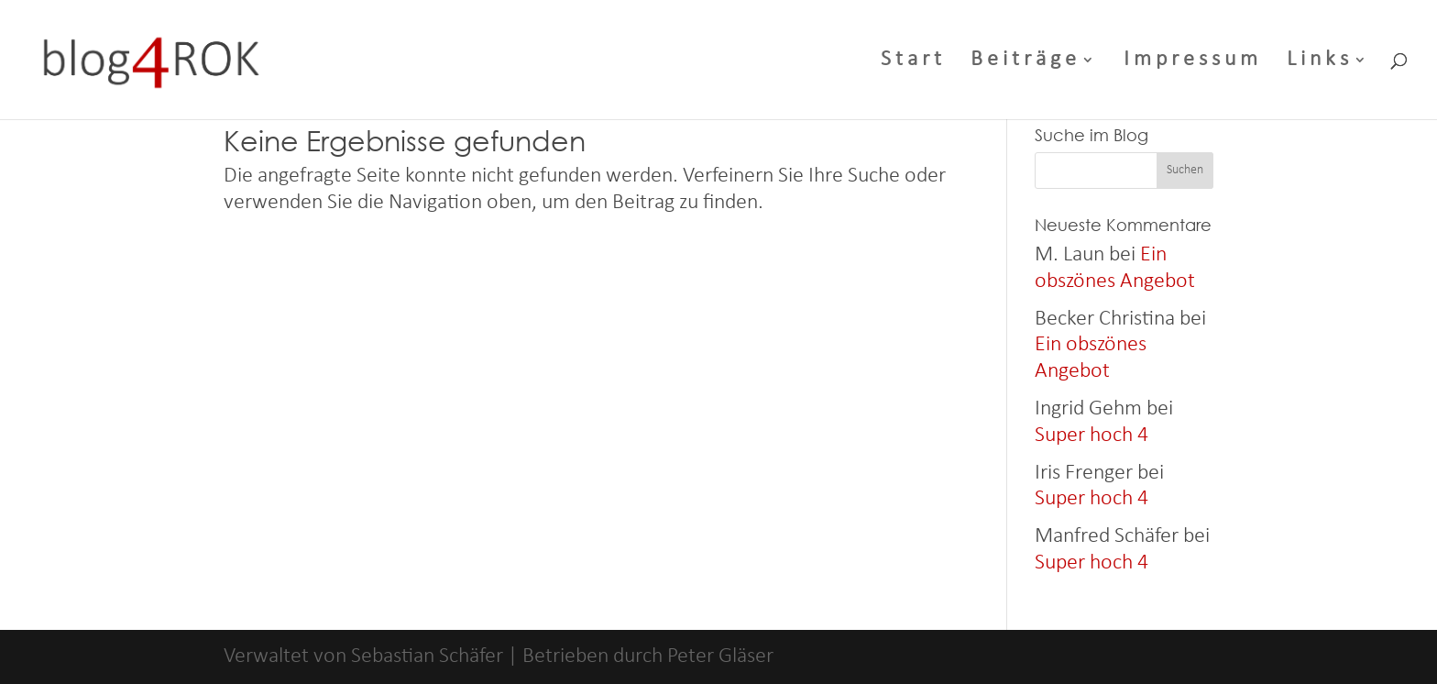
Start (913, 62)
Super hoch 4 (1091, 436)
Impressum (1193, 62)
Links (1320, 62)
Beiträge (1025, 62)
